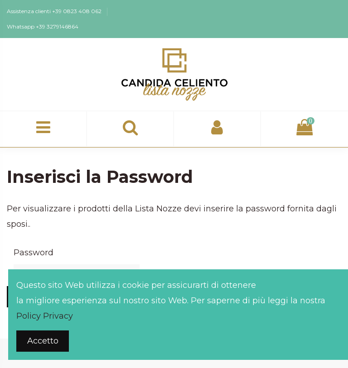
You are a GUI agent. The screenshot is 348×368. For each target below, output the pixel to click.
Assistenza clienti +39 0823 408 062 (55, 11)
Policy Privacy (44, 316)
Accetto (42, 341)
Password (33, 253)
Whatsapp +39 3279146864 (42, 26)
